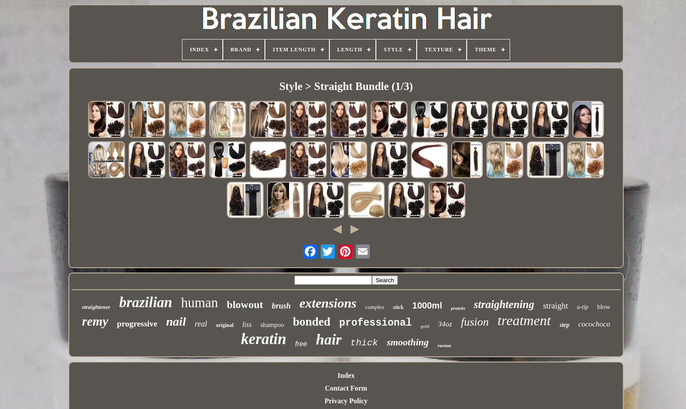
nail (176, 321)
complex (374, 307)
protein (458, 308)
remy (95, 321)
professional (375, 323)
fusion (475, 322)
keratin (263, 339)
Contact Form (346, 388)
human (199, 302)
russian (444, 345)
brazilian (145, 302)
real (201, 323)
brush (281, 305)
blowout (245, 304)
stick (398, 307)
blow (603, 306)
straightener (96, 307)
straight (555, 305)
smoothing (408, 342)
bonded (312, 321)
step (565, 325)
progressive (137, 323)
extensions (328, 303)
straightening (504, 304)
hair (329, 339)
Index (345, 375)
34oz (445, 324)
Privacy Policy (346, 401)
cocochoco (594, 324)
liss (246, 324)
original (224, 325)
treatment (523, 320)
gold (425, 326)
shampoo (272, 324)
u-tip (582, 307)
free (301, 344)
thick (364, 343)
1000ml (427, 305)
